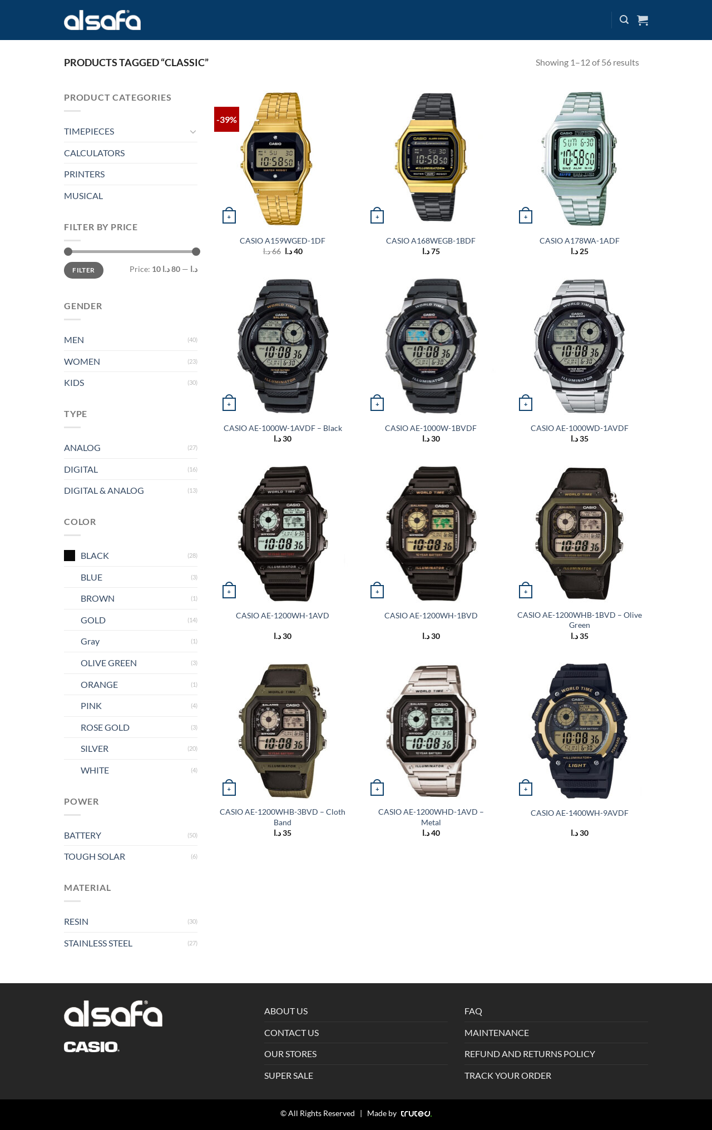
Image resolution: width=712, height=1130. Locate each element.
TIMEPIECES (89, 131)
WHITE (95, 770)
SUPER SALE (288, 1075)
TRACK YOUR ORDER (507, 1075)
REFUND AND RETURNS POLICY (529, 1053)
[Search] (624, 20)
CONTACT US (291, 1032)
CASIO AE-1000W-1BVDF (431, 428)
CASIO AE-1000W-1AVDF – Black (283, 428)
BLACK (95, 555)
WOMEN (82, 361)
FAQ (473, 1010)
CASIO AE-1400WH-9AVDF (580, 812)
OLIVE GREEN (109, 662)
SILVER (94, 748)
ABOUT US (286, 1010)
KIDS (74, 382)
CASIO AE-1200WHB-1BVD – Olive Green (579, 620)
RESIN (76, 921)
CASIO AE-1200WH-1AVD (282, 615)
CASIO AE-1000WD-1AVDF (580, 428)
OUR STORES (290, 1053)
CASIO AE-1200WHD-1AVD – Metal (431, 817)
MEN (74, 339)
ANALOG (82, 447)
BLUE (91, 577)
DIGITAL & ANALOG (104, 490)
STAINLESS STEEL (98, 943)
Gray (90, 641)
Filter (83, 270)
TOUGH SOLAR (94, 856)
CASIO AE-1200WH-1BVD (431, 615)
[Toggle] (193, 131)
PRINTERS (84, 173)
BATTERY (82, 835)
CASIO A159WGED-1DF (282, 240)
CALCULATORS (94, 152)
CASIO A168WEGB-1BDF (431, 240)
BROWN (98, 598)
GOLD (93, 619)
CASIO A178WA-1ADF (580, 240)
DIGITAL (81, 469)
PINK (91, 705)
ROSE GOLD (105, 727)
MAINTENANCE (496, 1032)
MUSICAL (83, 195)
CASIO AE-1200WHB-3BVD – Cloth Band (282, 817)
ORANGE (99, 684)
